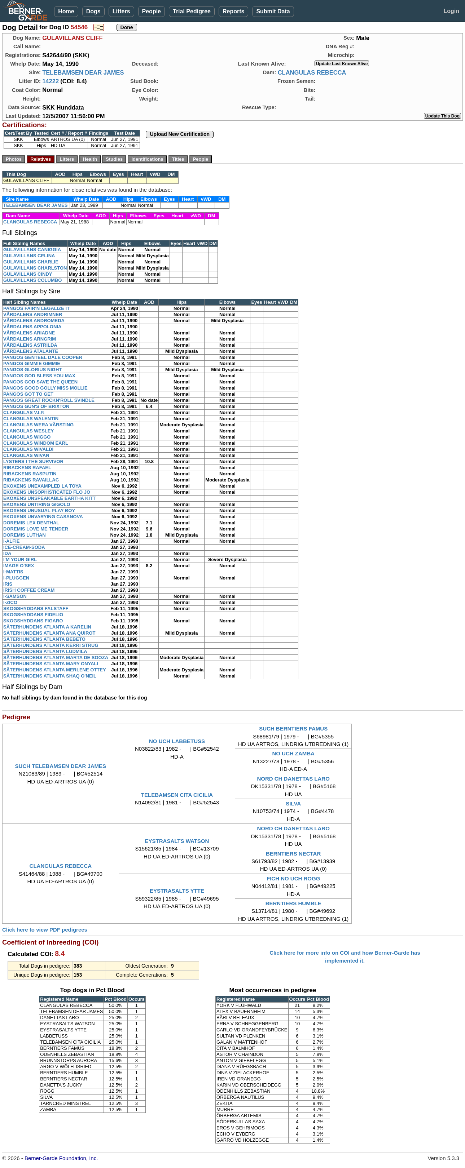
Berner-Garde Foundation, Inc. (61, 1158)
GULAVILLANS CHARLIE (30, 262)
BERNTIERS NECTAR (293, 854)
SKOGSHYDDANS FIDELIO (33, 614)
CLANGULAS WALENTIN (30, 418)
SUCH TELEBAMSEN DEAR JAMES (60, 766)
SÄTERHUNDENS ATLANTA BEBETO (44, 639)
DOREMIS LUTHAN (24, 535)
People (151, 11)
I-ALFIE (11, 541)
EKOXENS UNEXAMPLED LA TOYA (42, 486)
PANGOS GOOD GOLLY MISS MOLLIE (45, 388)
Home (66, 11)
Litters (121, 11)
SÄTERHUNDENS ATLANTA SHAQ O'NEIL (49, 676)
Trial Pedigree (192, 11)
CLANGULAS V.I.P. (23, 412)
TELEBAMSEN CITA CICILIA (177, 795)
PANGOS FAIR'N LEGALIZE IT (36, 308)
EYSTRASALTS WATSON (177, 841)
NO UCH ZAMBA (293, 753)
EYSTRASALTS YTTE (177, 891)
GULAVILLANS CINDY (27, 274)
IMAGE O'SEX (18, 565)
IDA (7, 553)
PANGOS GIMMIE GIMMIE (31, 363)
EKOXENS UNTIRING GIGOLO (36, 504)
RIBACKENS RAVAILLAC (31, 480)
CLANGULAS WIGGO (27, 437)
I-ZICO (10, 602)
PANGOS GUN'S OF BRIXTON (36, 406)
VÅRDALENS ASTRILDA (30, 345)
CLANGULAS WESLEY (28, 431)
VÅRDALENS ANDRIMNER (32, 314)
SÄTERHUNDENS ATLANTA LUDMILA (45, 651)
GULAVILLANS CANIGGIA (32, 249)
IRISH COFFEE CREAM (28, 590)
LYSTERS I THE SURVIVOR (33, 461)
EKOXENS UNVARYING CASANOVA (43, 516)
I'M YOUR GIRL (20, 559)
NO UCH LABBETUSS (177, 741)
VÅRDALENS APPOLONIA (32, 326)
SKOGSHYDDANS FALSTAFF (35, 608)
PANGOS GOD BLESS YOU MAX (39, 375)
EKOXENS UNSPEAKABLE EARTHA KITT (49, 498)
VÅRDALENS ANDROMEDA (34, 320)
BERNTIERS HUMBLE (293, 903)
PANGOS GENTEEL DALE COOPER (42, 357)
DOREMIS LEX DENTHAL (31, 522)
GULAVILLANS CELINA (29, 255)
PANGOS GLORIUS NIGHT (32, 369)
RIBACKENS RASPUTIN (29, 473)
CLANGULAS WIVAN (26, 455)
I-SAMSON (15, 596)
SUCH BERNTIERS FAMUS (293, 728)
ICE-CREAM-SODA (24, 547)
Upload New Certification (180, 134)
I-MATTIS (13, 571)
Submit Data (273, 11)
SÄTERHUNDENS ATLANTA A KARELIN (47, 627)
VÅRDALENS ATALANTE (30, 351)
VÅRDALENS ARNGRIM (29, 339)
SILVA (293, 803)
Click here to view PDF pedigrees (44, 930)
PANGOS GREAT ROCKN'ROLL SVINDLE (49, 400)
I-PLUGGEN (16, 578)
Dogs (93, 11)
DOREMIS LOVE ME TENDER (35, 529)
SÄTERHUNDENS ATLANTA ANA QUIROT (49, 633)
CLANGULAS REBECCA (312, 72)
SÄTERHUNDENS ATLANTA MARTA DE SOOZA (55, 657)
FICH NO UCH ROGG (293, 878)
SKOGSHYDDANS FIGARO (33, 620)
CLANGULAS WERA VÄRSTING (38, 424)
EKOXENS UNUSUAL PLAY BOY (39, 510)
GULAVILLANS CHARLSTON (35, 268)
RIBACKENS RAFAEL (27, 467)
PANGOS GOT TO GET (28, 394)
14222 (50, 81)
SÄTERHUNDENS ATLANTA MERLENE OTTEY (54, 669)
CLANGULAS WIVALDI (28, 449)
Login (451, 11)
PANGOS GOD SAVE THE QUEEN (40, 382)
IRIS (7, 584)
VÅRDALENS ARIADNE (29, 333)
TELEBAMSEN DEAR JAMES (83, 72)
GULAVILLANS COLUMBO (32, 280)
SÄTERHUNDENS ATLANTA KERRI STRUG (50, 645)
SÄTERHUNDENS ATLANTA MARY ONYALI (50, 663)
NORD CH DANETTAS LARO (293, 779)
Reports (233, 11)
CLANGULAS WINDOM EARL (35, 443)
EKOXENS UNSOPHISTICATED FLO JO (46, 492)
